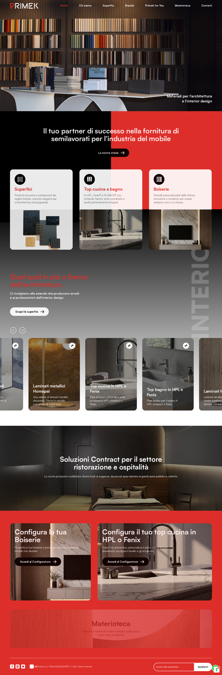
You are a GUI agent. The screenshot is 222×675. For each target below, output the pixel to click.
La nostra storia (111, 154)
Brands (129, 5)
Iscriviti (203, 667)
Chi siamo (85, 5)
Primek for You (154, 5)
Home (64, 5)
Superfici (108, 5)
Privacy (32, 666)
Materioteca (182, 5)
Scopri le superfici (29, 313)
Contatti (206, 5)
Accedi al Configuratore (38, 563)
